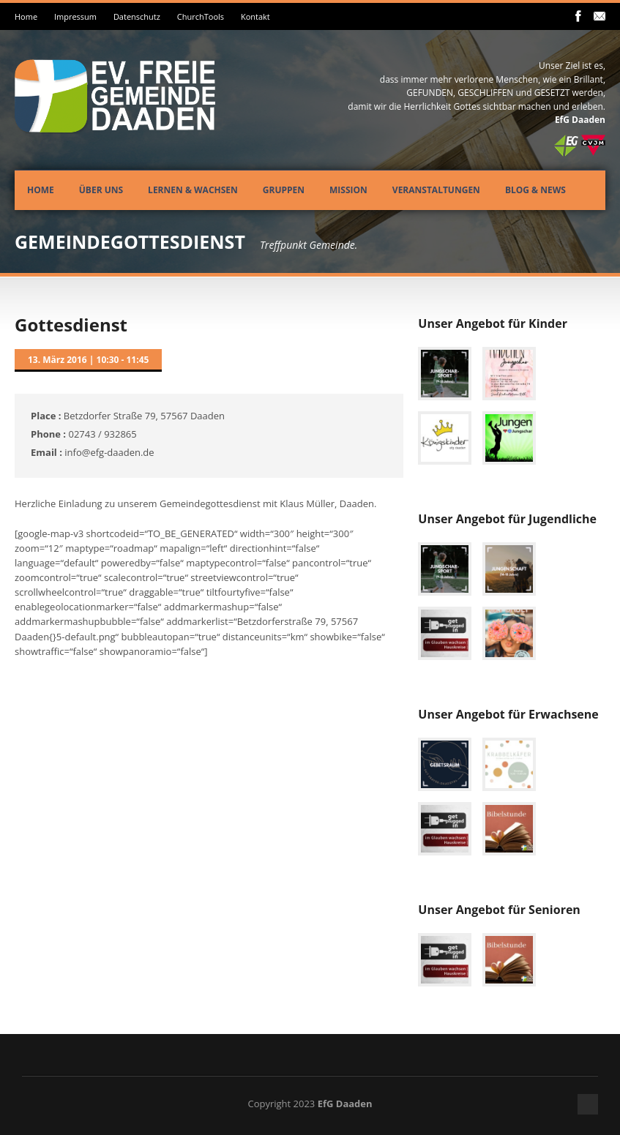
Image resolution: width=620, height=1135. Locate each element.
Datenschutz (136, 16)
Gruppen (284, 190)
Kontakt (255, 16)
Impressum (75, 16)
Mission (348, 190)
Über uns (101, 190)
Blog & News (535, 190)
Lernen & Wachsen (193, 190)
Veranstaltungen (436, 190)
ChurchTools (200, 16)
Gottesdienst (71, 324)
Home (26, 16)
